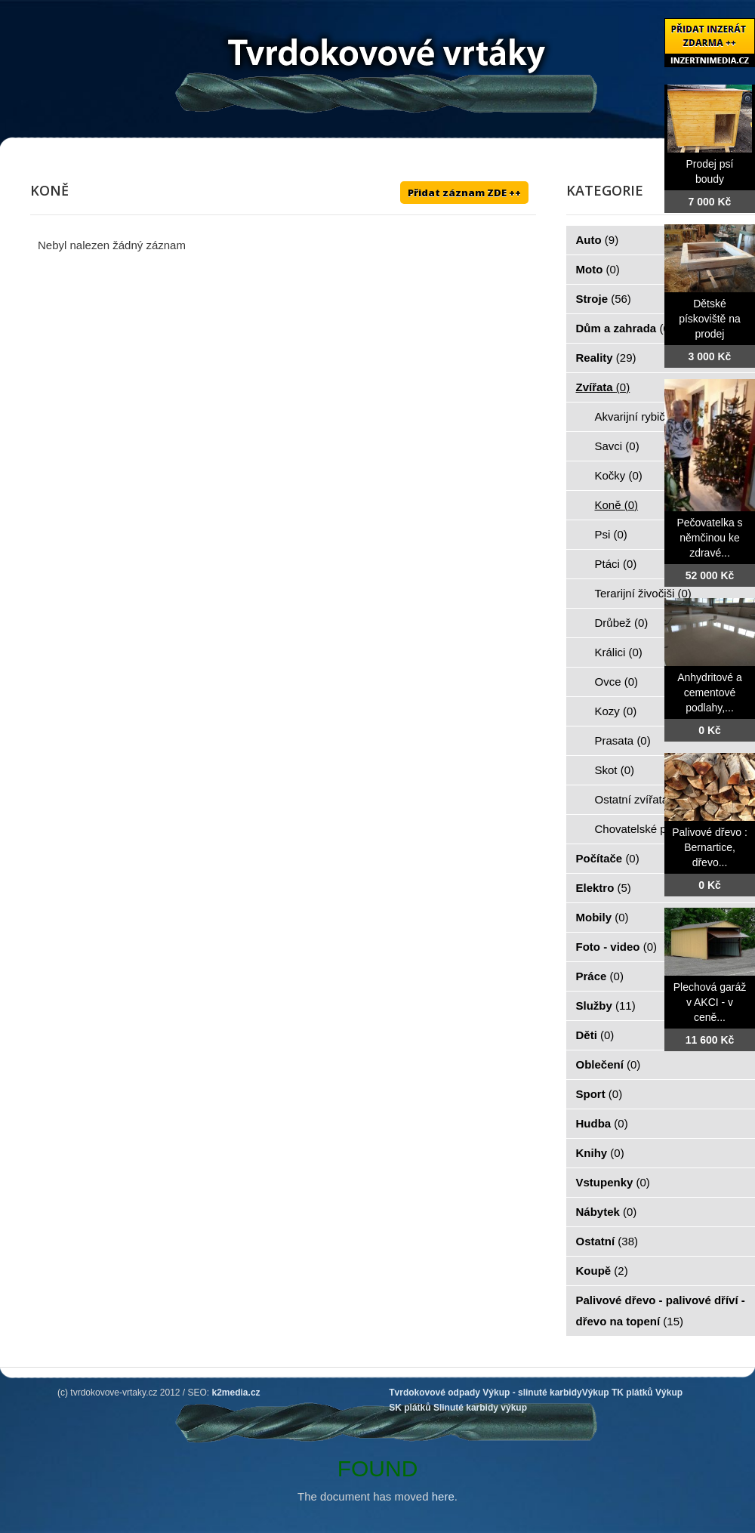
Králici (619, 652)
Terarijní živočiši (643, 593)
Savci (617, 446)
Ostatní (607, 1241)
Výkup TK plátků (617, 1392)
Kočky (619, 475)
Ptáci (616, 563)
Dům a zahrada (624, 328)
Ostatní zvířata (640, 799)
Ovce (617, 681)
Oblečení (608, 1064)
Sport (599, 1093)
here (443, 1496)
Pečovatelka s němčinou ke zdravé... (709, 538)
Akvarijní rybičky (644, 416)
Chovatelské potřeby (655, 828)
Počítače (607, 858)
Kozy (616, 711)
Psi (611, 534)
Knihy (600, 1152)
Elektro (603, 887)
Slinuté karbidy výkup (480, 1407)
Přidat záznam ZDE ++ (464, 192)
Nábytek (606, 1211)
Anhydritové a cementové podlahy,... (709, 692)
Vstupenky (613, 1182)
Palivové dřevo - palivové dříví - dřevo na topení (660, 1311)
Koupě (602, 1270)
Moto (598, 269)
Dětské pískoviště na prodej (710, 319)
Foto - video (617, 946)
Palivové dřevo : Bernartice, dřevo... (709, 847)
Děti (595, 1035)
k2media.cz (236, 1392)
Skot (615, 769)
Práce (600, 976)
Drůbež (622, 622)
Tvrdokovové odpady (434, 1392)
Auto (597, 239)
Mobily (602, 917)
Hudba (602, 1123)
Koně (617, 504)
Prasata (623, 740)
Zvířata (603, 387)
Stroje (603, 298)
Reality (606, 357)
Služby (606, 1005)
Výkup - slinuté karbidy (531, 1392)
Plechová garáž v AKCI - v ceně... (710, 1002)
